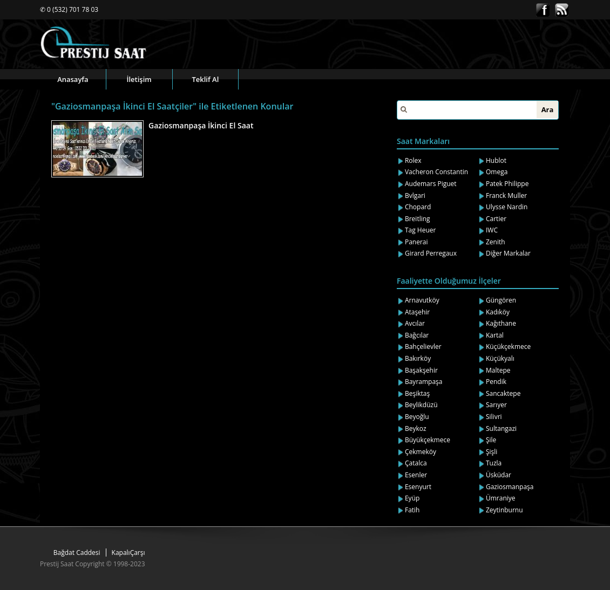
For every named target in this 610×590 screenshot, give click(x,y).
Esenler (416, 474)
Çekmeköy (420, 451)
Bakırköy (418, 358)
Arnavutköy (422, 300)
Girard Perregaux (431, 253)
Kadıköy (498, 312)
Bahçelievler (423, 346)
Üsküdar (498, 474)
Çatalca (416, 463)
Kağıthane (501, 323)
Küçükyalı (500, 358)
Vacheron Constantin (436, 171)
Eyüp (412, 498)
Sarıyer (496, 404)
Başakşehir (421, 370)
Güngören (501, 300)
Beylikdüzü (421, 404)
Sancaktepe (503, 393)
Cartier (496, 218)
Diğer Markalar (508, 253)
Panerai (416, 241)
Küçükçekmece (508, 346)
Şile (491, 439)
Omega (496, 171)
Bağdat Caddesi (76, 552)
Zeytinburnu (504, 509)
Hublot (496, 160)
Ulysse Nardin (506, 206)
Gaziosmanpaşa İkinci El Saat (200, 125)
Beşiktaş (417, 393)
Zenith (495, 241)
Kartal (495, 335)
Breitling (417, 218)
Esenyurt (418, 486)
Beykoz (415, 428)
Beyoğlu (417, 416)
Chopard (418, 206)
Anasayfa (72, 79)
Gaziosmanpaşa (510, 486)
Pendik (496, 381)
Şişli (491, 451)
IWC (492, 230)
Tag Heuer (420, 230)
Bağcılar (417, 335)
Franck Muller (506, 195)
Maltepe (498, 370)
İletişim (139, 79)
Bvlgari (415, 195)
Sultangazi (501, 428)
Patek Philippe (507, 183)
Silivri (494, 416)
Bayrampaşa (424, 381)
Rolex (413, 160)
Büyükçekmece (427, 439)
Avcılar (415, 323)
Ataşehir (417, 312)
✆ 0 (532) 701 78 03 (69, 9)
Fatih (412, 509)
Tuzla (493, 463)
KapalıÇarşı (128, 552)
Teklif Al (205, 79)
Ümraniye (501, 498)
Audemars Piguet (431, 183)
